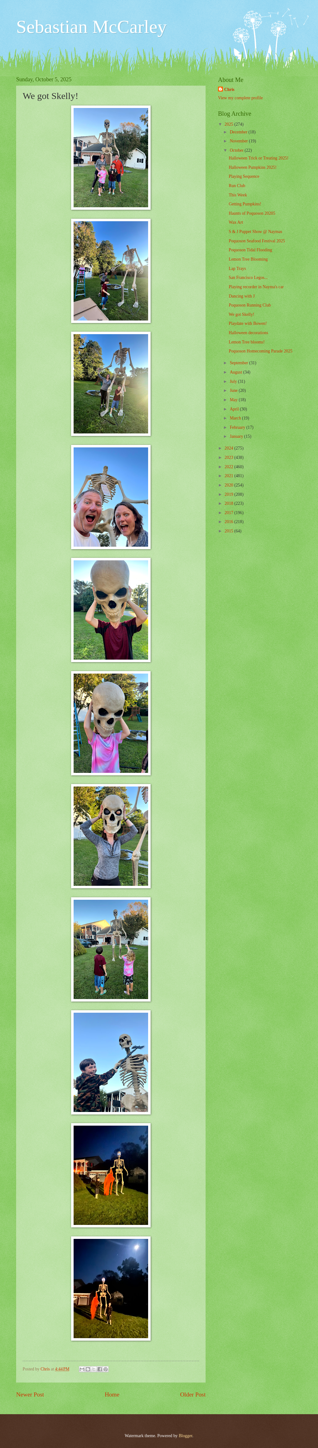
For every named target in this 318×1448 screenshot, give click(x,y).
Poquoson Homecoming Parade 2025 (260, 351)
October (237, 150)
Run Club (237, 185)
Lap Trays (237, 268)
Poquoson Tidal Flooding (250, 250)
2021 (229, 475)
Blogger (185, 1435)
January (237, 436)
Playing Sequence (244, 176)
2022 (229, 466)
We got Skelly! (241, 314)
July (234, 381)
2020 (229, 485)
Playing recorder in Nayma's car (256, 287)
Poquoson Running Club (250, 305)
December (239, 132)
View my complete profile (240, 98)
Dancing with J (242, 296)
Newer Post (30, 1394)
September (239, 363)
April (235, 409)
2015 (229, 531)
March (236, 418)
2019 (229, 494)
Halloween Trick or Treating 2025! (258, 158)
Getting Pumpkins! (245, 204)
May (234, 399)
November (239, 141)
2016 (229, 521)
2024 (229, 448)
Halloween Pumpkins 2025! (252, 167)
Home (112, 1394)
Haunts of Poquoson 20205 (252, 213)
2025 (229, 124)
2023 (229, 457)
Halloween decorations (248, 332)
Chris (229, 89)
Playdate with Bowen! (248, 323)
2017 (229, 512)
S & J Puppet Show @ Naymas (255, 231)
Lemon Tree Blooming (248, 259)
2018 (229, 503)
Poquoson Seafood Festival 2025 (257, 241)
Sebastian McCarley (91, 26)
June (234, 390)
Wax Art (236, 222)
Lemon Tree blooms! (247, 342)
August (236, 372)
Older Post (193, 1394)
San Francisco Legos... (248, 277)
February (238, 427)
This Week (238, 195)
